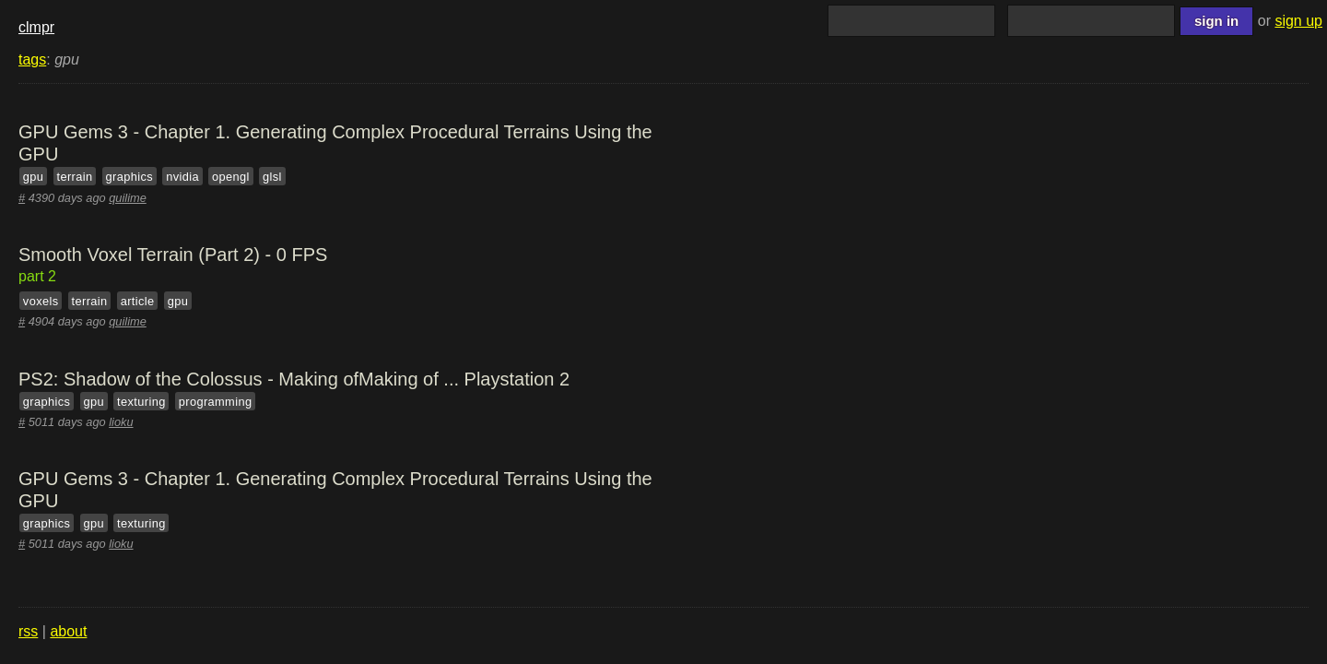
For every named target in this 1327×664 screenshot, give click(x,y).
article (138, 301)
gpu (33, 177)
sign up (1298, 21)
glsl (272, 177)
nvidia (182, 177)
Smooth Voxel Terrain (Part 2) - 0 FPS (172, 254)
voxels (41, 301)
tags (32, 59)
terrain (75, 177)
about (68, 631)
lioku (121, 422)
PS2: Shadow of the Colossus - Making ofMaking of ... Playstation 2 (294, 379)
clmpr (36, 27)
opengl (231, 177)
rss (28, 631)
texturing (141, 401)
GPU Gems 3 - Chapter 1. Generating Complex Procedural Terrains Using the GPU (335, 143)
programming (215, 401)
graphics (129, 177)
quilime (128, 198)
